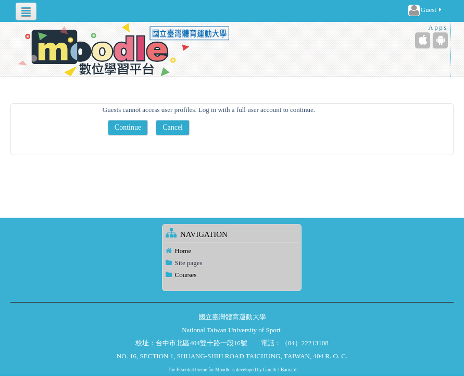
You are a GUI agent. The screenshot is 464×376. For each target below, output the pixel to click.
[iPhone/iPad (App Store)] (422, 40)
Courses (185, 275)
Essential (185, 369)
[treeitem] (232, 251)
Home (182, 251)
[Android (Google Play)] (440, 40)
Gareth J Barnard (279, 369)
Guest (425, 10)
